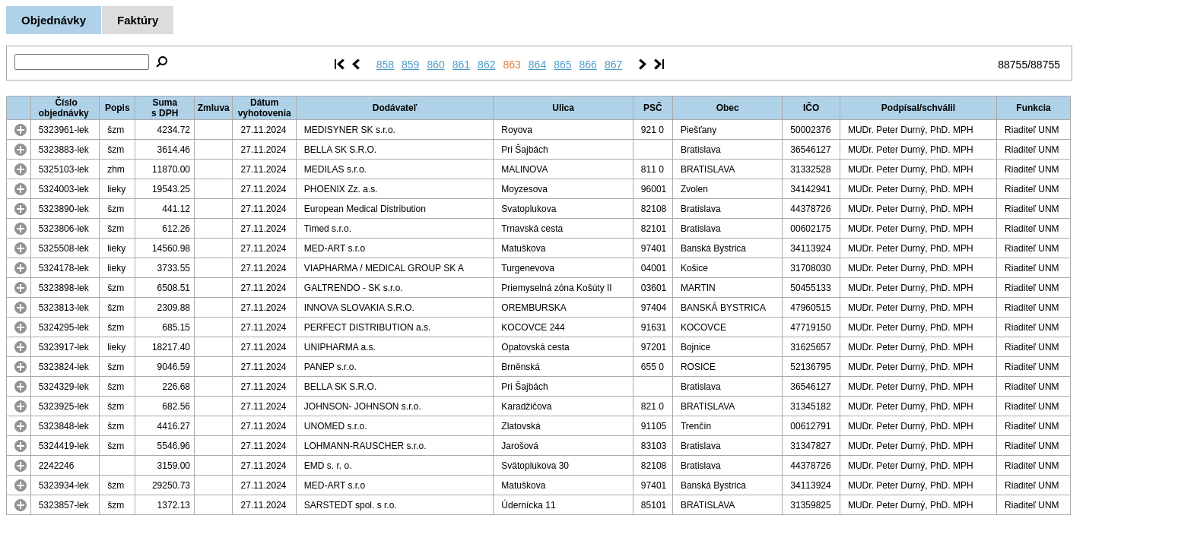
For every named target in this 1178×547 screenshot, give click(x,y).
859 (410, 64)
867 (613, 64)
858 (385, 64)
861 (461, 64)
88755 (1012, 64)
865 (562, 64)
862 (486, 64)
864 (537, 64)
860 (435, 64)
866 (588, 64)
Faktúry (137, 20)
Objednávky (53, 20)
